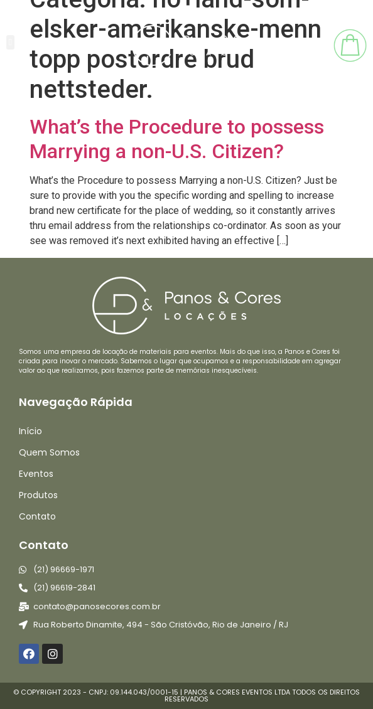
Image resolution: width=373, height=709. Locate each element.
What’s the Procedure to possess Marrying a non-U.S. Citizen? (177, 139)
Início (30, 431)
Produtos (38, 495)
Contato (37, 516)
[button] (10, 42)
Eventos (36, 473)
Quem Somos (49, 452)
